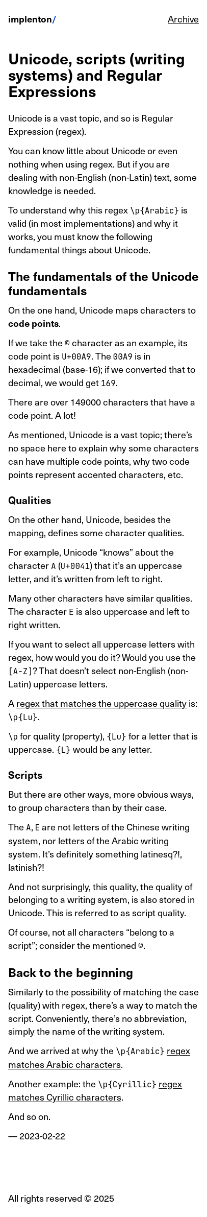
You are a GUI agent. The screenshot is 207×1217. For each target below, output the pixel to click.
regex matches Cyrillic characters (95, 1090)
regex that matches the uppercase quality (101, 703)
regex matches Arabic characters (99, 1056)
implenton (30, 19)
